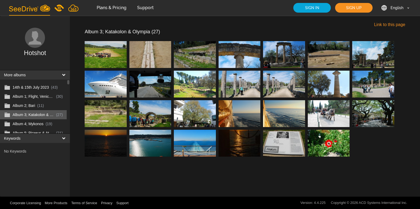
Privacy (106, 203)
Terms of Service (84, 203)
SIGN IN (312, 8)
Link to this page (389, 24)
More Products (56, 203)
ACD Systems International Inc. (383, 203)
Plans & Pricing (111, 7)
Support (145, 7)
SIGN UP (354, 8)
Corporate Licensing (26, 203)
